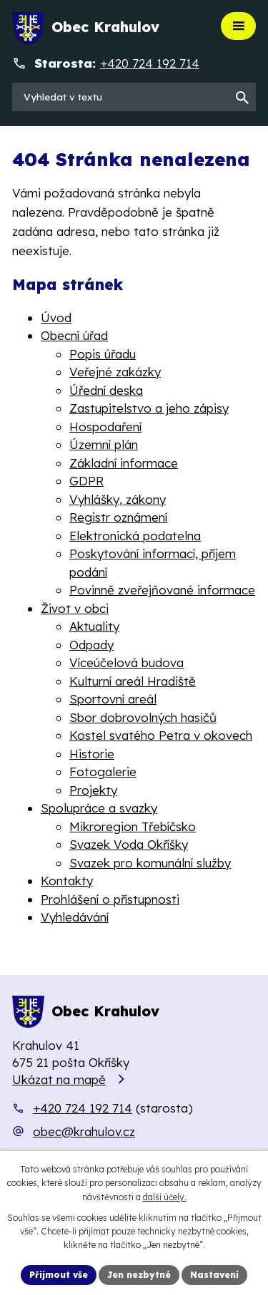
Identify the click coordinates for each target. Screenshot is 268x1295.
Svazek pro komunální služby (150, 862)
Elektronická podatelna (135, 535)
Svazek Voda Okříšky (128, 844)
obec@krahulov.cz (84, 1131)
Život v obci (75, 608)
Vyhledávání (75, 916)
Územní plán (103, 444)
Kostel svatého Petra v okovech (160, 735)
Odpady (91, 644)
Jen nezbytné (139, 1274)
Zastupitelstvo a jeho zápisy (149, 408)
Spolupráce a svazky (99, 807)
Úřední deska (106, 390)
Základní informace (123, 462)
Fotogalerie (103, 771)
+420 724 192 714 (82, 1107)
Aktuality (94, 626)
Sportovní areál (113, 698)
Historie (91, 753)
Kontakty (67, 880)
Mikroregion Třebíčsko (132, 826)
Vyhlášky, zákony (117, 499)
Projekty (93, 790)
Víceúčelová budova (126, 662)
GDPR (86, 480)
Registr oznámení (118, 517)
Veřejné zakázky (115, 371)
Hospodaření (105, 426)
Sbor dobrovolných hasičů (143, 717)
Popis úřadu (102, 353)
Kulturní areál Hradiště (132, 681)
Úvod (56, 317)
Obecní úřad (74, 335)
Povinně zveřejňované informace (162, 589)
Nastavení (214, 1274)
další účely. (165, 1197)
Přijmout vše (58, 1274)
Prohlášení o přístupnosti (110, 899)
